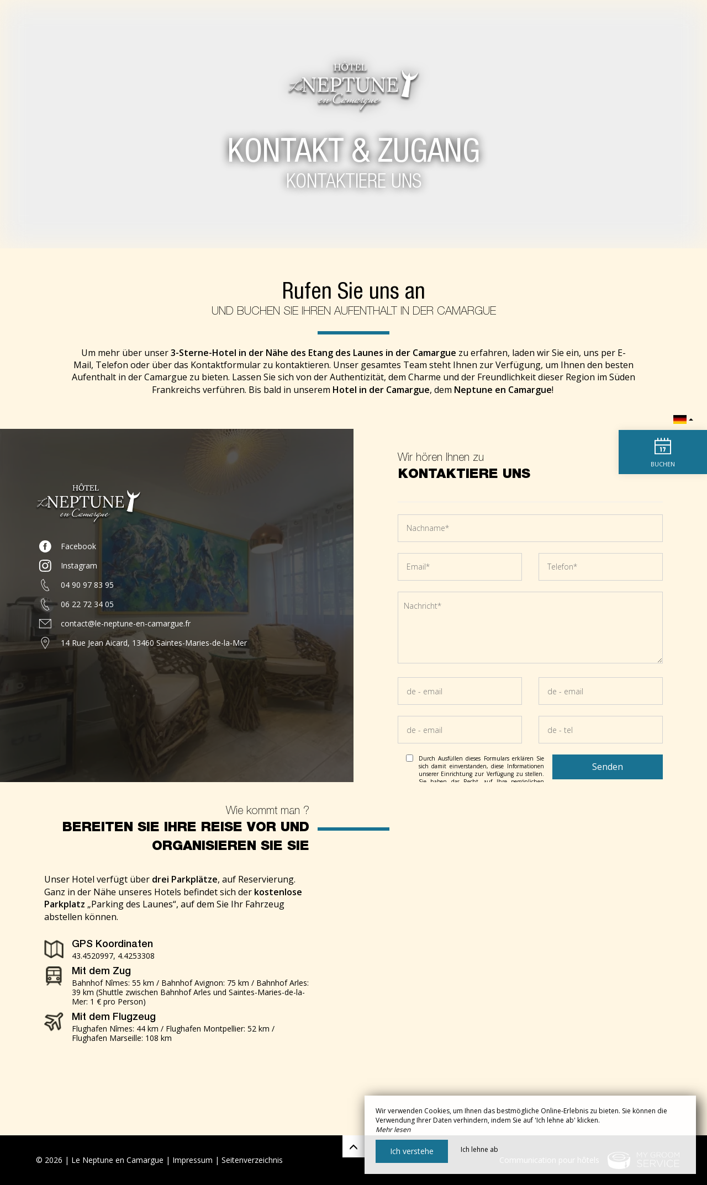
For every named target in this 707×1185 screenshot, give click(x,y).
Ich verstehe (412, 1151)
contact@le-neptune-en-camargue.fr (126, 623)
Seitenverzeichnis (252, 1160)
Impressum (192, 1160)
